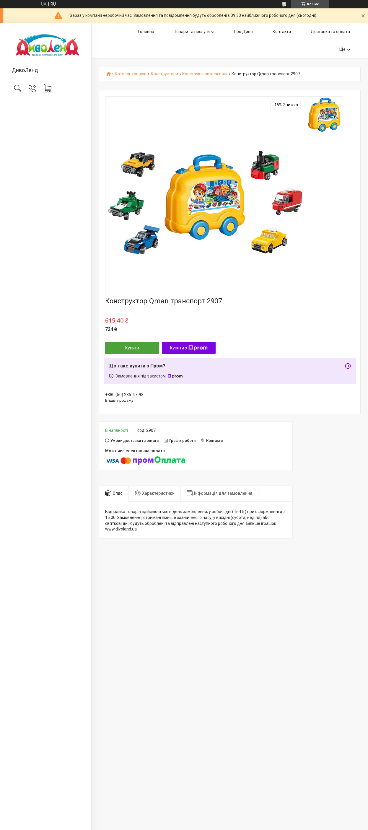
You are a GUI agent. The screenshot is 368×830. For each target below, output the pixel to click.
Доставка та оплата (330, 31)
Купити (132, 348)
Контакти (282, 31)
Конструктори (164, 74)
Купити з (189, 348)
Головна (146, 31)
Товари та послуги (192, 31)
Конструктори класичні (204, 74)
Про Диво (243, 31)
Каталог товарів (130, 74)
